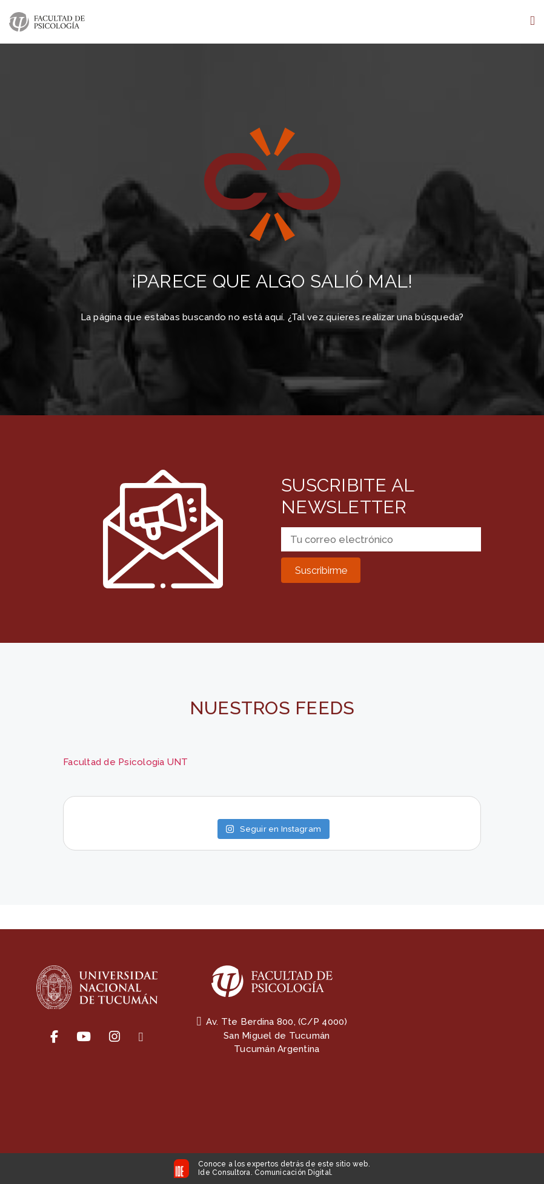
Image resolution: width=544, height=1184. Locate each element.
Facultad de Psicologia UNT (125, 762)
